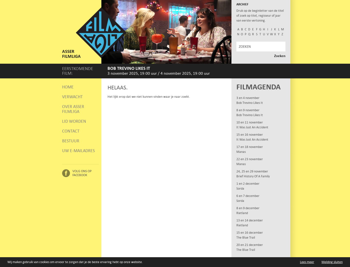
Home (68, 87)
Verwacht (72, 96)
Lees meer (307, 262)
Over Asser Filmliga (73, 109)
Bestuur (70, 140)
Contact (71, 131)
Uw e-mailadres (78, 150)
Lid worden (74, 121)
